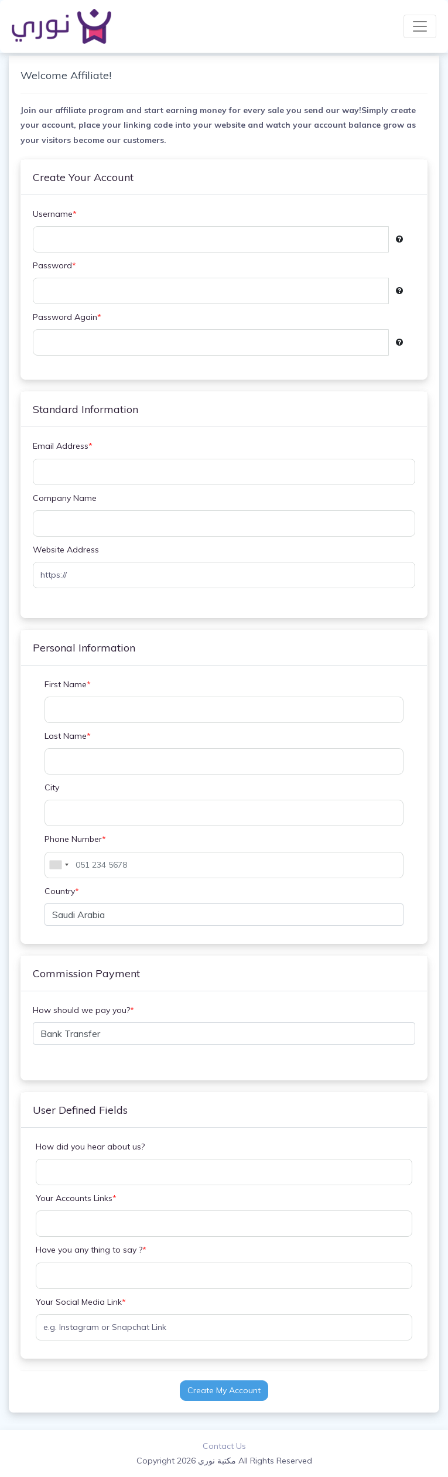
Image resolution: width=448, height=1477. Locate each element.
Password (54, 265)
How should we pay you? (83, 1010)
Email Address (63, 446)
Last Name (68, 736)
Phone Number (75, 839)
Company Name (65, 498)
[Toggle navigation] (419, 26)
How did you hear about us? (90, 1146)
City (52, 787)
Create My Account (224, 1390)
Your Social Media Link (81, 1302)
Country (62, 891)
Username (55, 214)
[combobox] (58, 865)
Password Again (67, 317)
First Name (68, 684)
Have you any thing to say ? (91, 1250)
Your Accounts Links (76, 1198)
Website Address (66, 549)
